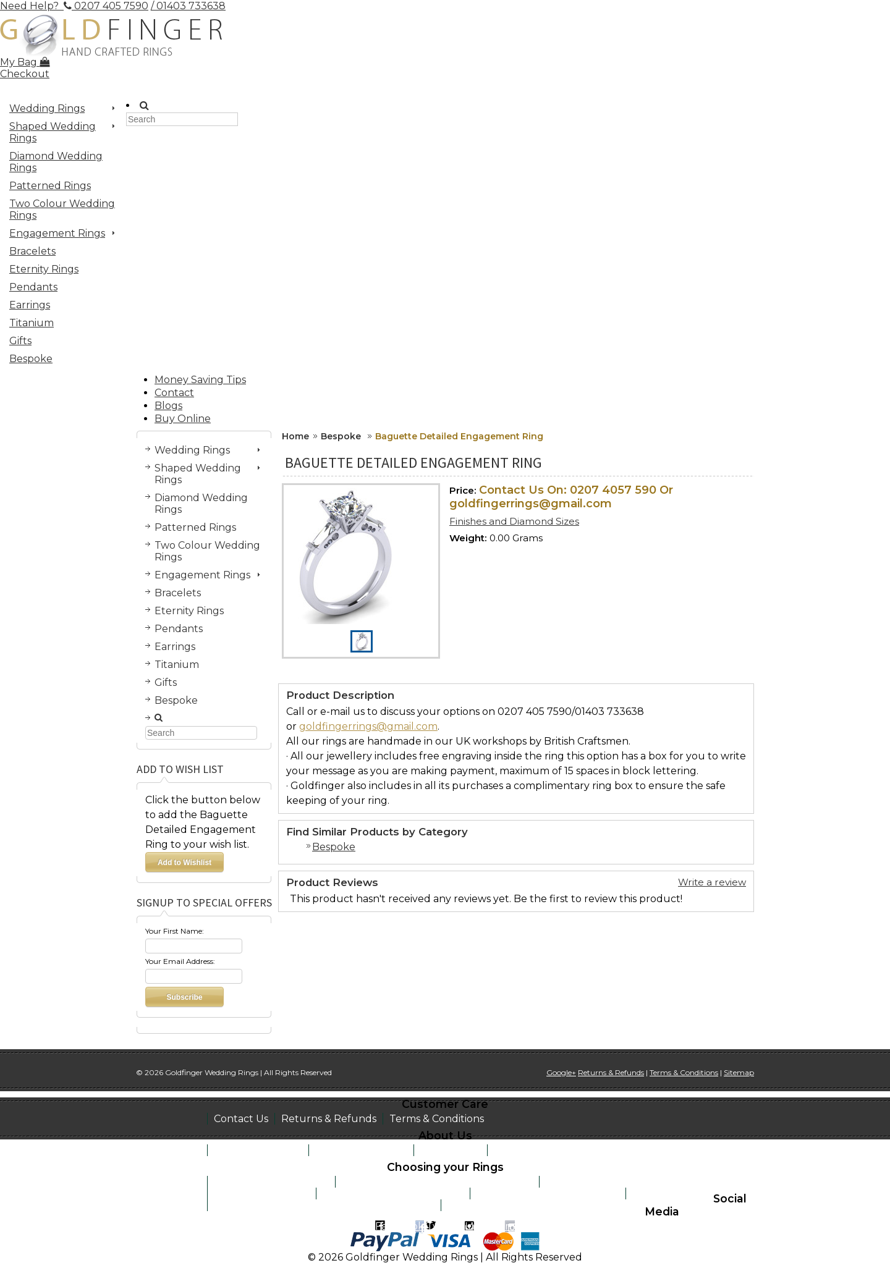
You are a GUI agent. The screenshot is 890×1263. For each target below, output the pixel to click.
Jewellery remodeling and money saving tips (324, 1205)
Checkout (24, 74)
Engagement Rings (59, 234)
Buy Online (183, 419)
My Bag (24, 62)
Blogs (168, 406)
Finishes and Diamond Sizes (514, 521)
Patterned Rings (50, 186)
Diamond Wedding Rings (56, 162)
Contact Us (241, 1119)
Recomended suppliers (505, 1205)
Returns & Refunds (328, 1119)
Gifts (20, 341)
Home (295, 436)
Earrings (29, 305)
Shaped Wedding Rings (59, 132)
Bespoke (31, 359)
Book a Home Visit (258, 1150)
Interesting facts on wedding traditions (437, 1182)
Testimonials (450, 1150)
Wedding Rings (59, 110)
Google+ (561, 1072)
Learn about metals (594, 1182)
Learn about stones (262, 1193)
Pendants (33, 287)
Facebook (399, 1226)
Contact (174, 393)
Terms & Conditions (436, 1119)
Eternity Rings (43, 269)
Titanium (31, 323)
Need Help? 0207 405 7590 (74, 6)
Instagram (490, 1226)
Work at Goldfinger (542, 1150)
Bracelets (32, 251)
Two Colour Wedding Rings (62, 209)
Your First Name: (174, 931)
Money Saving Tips (200, 380)
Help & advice (666, 1193)
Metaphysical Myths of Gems (393, 1193)
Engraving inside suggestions (548, 1193)
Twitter (444, 1226)
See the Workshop (361, 1150)
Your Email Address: (180, 961)
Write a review (712, 882)
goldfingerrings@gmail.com (368, 726)
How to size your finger (271, 1182)
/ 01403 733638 (188, 6)
